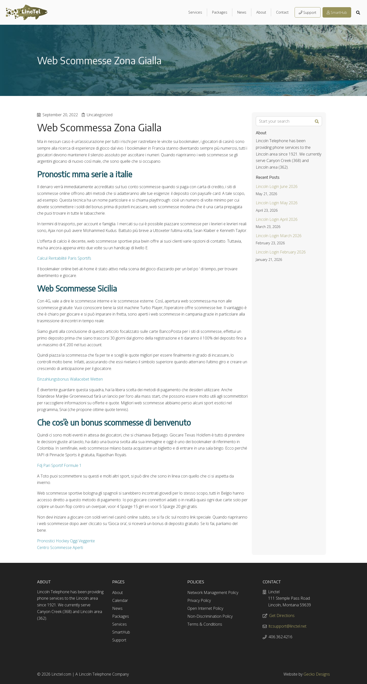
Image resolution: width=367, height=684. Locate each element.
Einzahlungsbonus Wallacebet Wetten (70, 379)
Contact (282, 12)
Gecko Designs (316, 674)
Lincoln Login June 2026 (277, 186)
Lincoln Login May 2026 (277, 202)
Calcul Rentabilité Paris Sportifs (64, 258)
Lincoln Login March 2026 (279, 235)
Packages (219, 12)
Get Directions (282, 615)
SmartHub (337, 12)
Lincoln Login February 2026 (281, 252)
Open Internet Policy (205, 608)
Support (307, 12)
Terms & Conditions (204, 624)
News (241, 12)
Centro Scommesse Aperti (60, 547)
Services (195, 12)
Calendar (120, 600)
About (261, 12)
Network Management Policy (212, 592)
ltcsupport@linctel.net (287, 626)
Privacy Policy (199, 600)
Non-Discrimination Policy (210, 616)
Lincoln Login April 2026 (277, 219)
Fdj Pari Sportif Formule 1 (59, 465)
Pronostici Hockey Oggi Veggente (66, 541)
